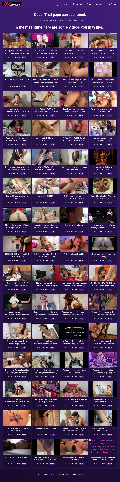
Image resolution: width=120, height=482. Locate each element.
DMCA (53, 475)
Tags (89, 4)
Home (65, 4)
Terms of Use (77, 475)
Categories (77, 4)
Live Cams (111, 4)
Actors (99, 4)
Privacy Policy (64, 475)
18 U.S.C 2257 (42, 475)
